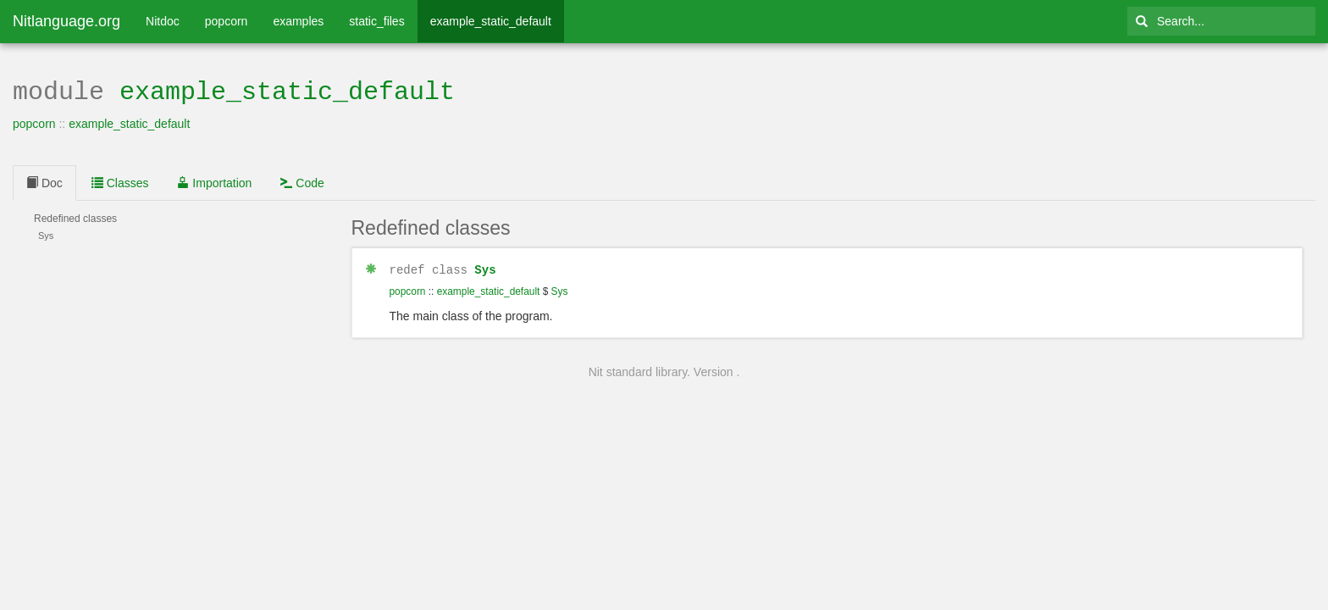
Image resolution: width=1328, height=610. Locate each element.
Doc (44, 181)
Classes (120, 181)
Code (302, 181)
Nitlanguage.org (66, 21)
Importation (214, 181)
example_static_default (490, 21)
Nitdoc (163, 21)
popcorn (226, 21)
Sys (484, 267)
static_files (376, 21)
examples (298, 21)
